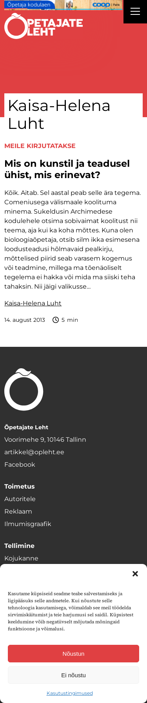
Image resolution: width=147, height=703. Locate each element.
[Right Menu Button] (135, 12)
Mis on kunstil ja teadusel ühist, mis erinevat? (67, 169)
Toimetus (19, 486)
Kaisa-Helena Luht (33, 303)
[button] (135, 574)
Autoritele (20, 499)
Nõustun (74, 653)
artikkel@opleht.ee (34, 452)
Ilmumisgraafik (27, 524)
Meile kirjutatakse (40, 146)
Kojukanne (21, 558)
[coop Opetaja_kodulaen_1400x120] (63, 5)
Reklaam (18, 511)
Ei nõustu (73, 675)
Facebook (19, 464)
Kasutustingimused (70, 693)
